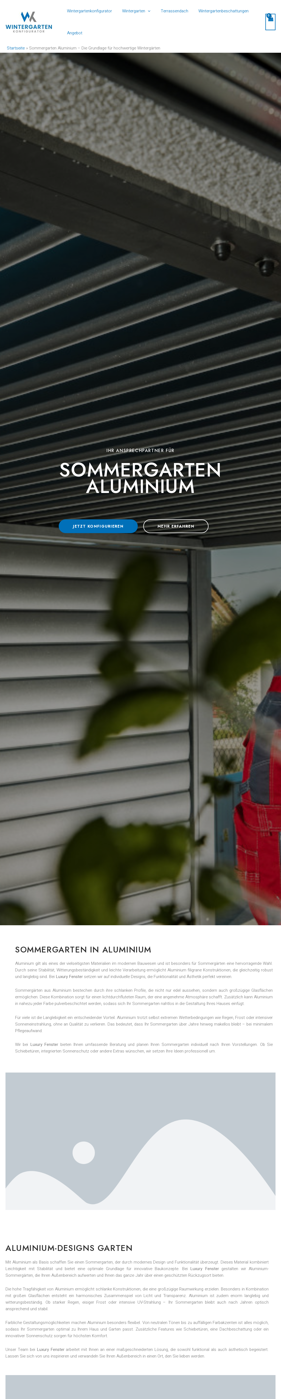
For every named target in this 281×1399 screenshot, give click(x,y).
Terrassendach (169, 11)
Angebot (73, 33)
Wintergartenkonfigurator (88, 11)
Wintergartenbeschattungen (216, 11)
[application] (144, 11)
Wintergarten (133, 11)
